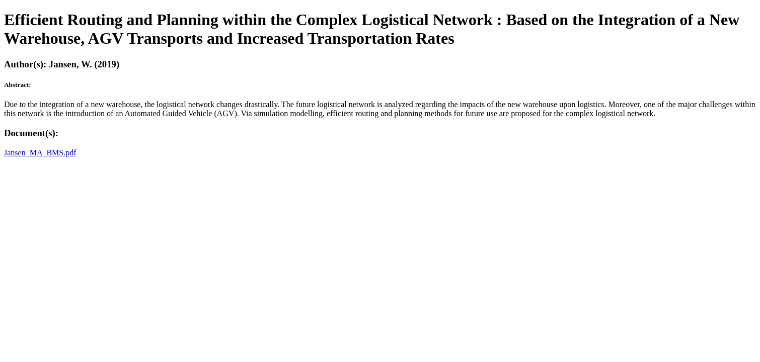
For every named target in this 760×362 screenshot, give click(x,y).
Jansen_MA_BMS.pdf (40, 152)
